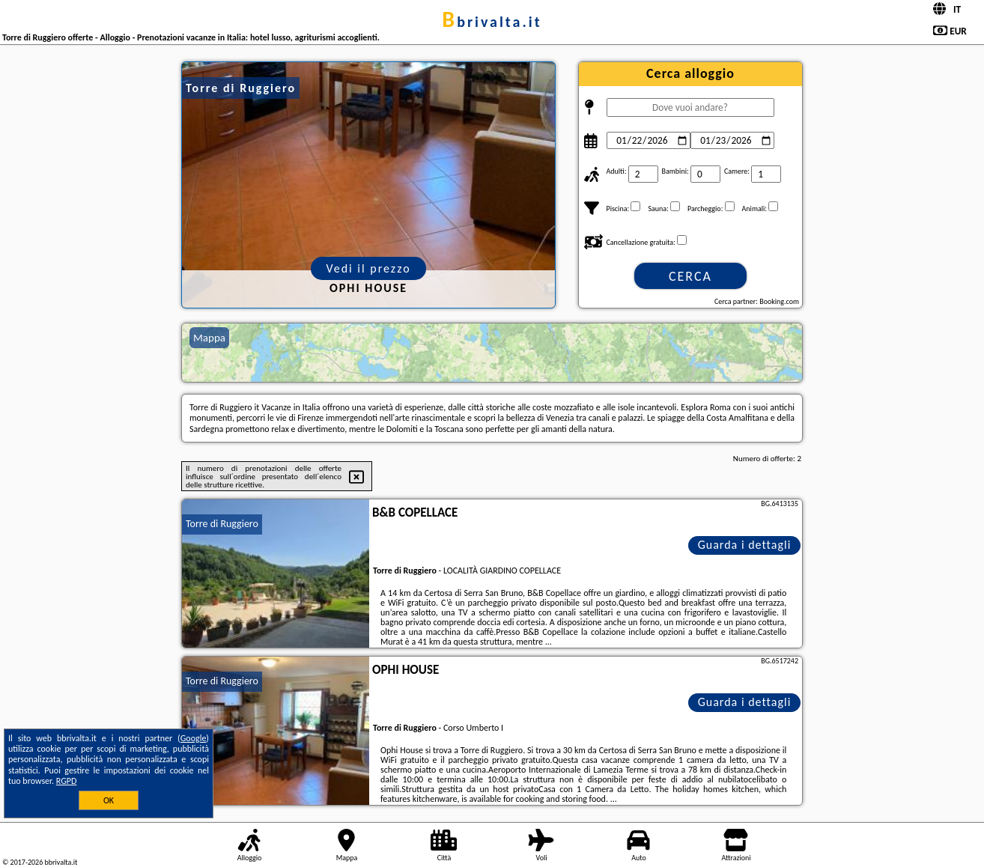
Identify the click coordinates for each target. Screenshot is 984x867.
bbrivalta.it (491, 22)
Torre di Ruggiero (222, 523)
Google (193, 738)
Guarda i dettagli (745, 545)
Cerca (690, 276)
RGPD (66, 781)
